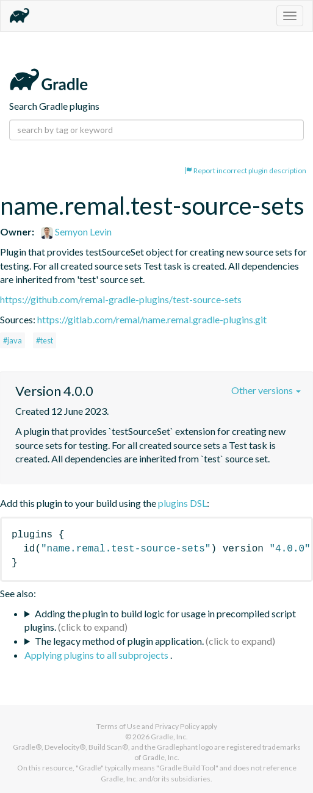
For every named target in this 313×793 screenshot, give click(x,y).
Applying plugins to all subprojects (97, 655)
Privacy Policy (177, 726)
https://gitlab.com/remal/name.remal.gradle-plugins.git (152, 319)
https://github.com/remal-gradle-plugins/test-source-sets (121, 299)
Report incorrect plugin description (245, 170)
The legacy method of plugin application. (119, 641)
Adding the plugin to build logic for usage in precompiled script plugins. (160, 620)
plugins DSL (182, 503)
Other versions (266, 390)
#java (12, 340)
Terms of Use (118, 726)
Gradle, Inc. (169, 736)
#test (44, 340)
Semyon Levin (76, 231)
